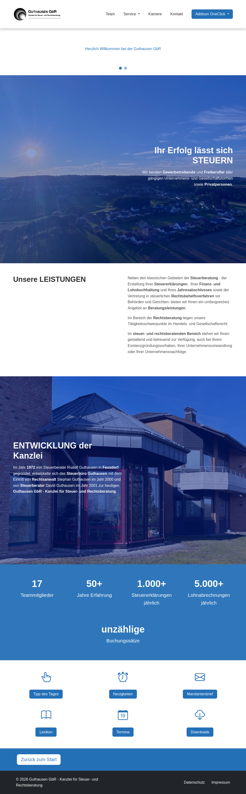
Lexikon (45, 732)
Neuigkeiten (123, 694)
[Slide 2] (125, 68)
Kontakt (176, 14)
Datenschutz (194, 782)
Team (110, 14)
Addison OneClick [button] (210, 14)
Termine (123, 732)
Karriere (155, 14)
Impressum (220, 782)
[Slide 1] (120, 68)
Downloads (200, 732)
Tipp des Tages (46, 694)
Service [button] (130, 14)
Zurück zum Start (39, 759)
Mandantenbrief (200, 694)
